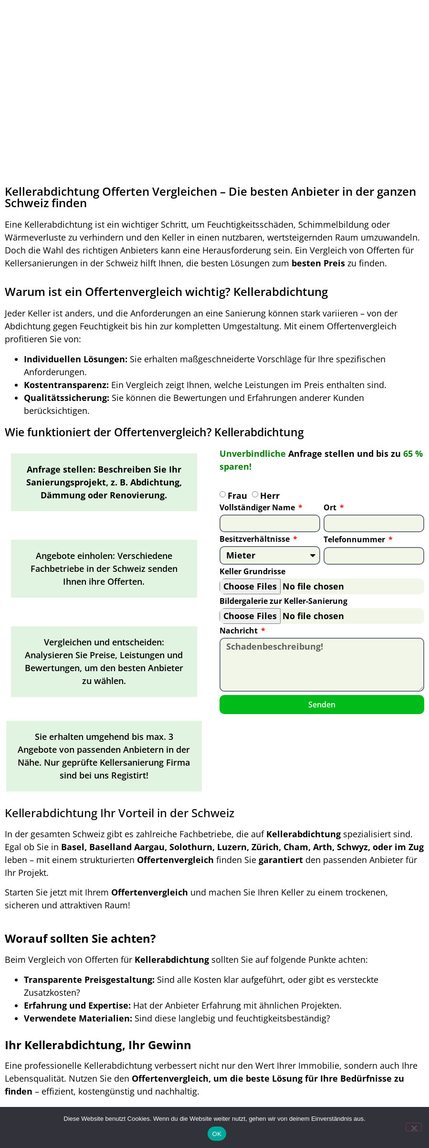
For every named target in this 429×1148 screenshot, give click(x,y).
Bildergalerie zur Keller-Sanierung (283, 601)
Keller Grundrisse (252, 572)
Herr (270, 495)
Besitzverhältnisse (256, 539)
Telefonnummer (355, 540)
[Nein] (414, 1127)
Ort (331, 508)
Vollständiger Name (258, 508)
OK (216, 1133)
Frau (237, 495)
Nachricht (240, 631)
